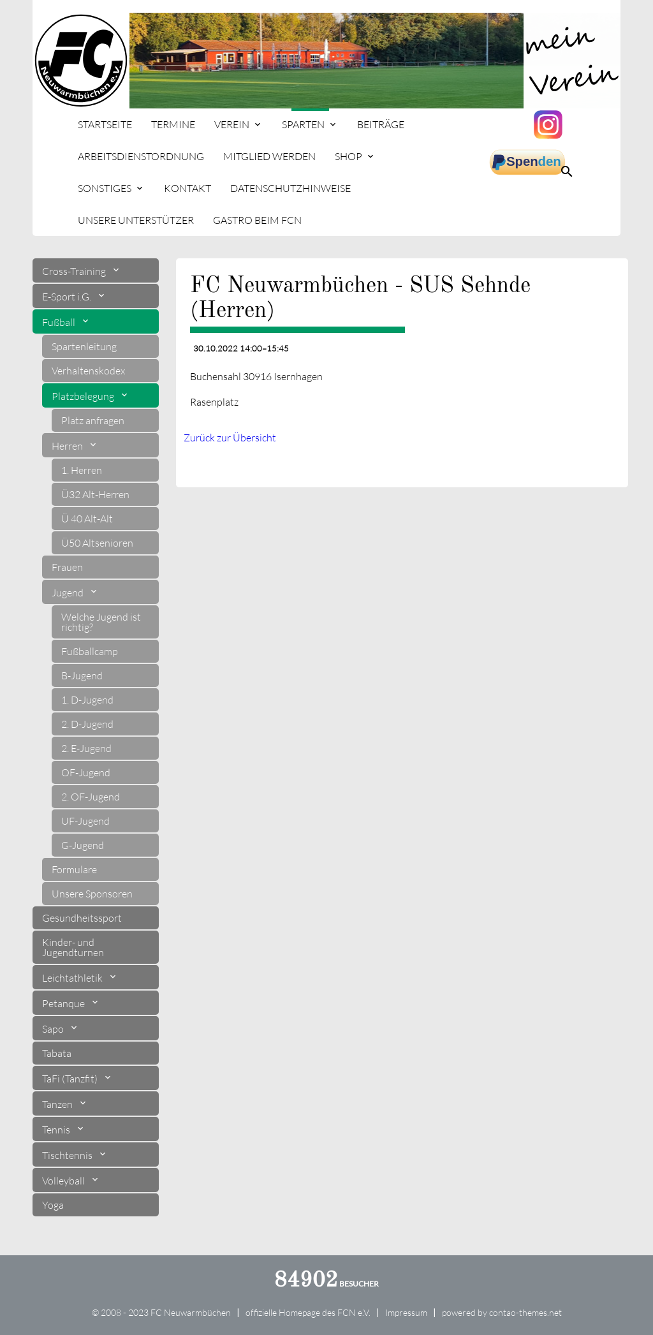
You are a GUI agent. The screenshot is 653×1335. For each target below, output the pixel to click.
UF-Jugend (85, 821)
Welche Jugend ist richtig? (101, 621)
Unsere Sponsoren (92, 893)
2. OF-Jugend (90, 796)
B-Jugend (82, 675)
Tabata (56, 1053)
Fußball (59, 322)
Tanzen (58, 1104)
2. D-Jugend (87, 724)
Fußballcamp (89, 651)
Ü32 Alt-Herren (95, 494)
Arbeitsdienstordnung (141, 156)
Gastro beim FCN (257, 220)
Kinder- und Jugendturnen (73, 947)
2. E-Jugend (86, 748)
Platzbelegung (84, 396)
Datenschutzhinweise (290, 188)
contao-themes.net (525, 1312)
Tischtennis (68, 1155)
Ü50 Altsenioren (97, 542)
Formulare (74, 869)
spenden (527, 163)
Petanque (64, 1003)
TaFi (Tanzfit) (70, 1078)
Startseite (105, 124)
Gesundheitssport (82, 917)
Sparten (303, 124)
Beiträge (380, 124)
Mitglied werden (269, 156)
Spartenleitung (84, 346)
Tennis (57, 1129)
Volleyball (64, 1180)
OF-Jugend (85, 772)
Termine (173, 124)
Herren (68, 445)
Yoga (53, 1205)
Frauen (67, 567)
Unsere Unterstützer (136, 220)
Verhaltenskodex (88, 370)
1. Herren (81, 470)
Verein (231, 124)
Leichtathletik (73, 977)
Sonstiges (104, 188)
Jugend (68, 592)
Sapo (54, 1028)
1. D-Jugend (87, 699)
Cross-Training (75, 271)
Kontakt (187, 188)
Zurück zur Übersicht (230, 437)
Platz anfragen (92, 420)
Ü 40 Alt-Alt (87, 518)
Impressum (406, 1312)
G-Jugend (82, 845)
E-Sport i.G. (67, 296)
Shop (348, 156)
